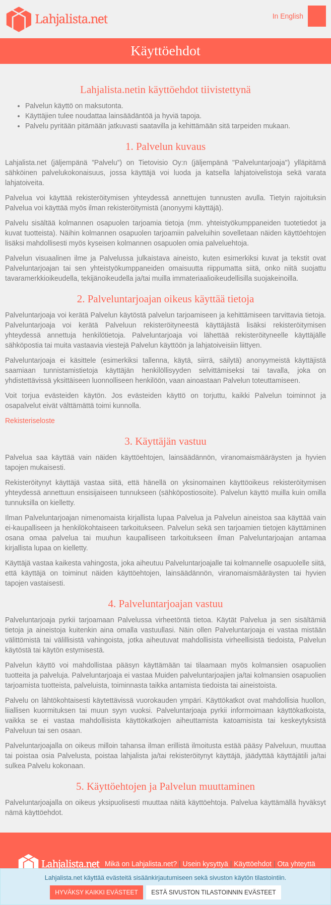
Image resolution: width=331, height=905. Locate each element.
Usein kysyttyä (205, 864)
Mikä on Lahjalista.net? (141, 864)
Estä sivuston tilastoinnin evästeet (213, 892)
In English (288, 16)
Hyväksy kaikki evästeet (96, 892)
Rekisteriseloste (30, 421)
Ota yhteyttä (296, 864)
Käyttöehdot (253, 864)
